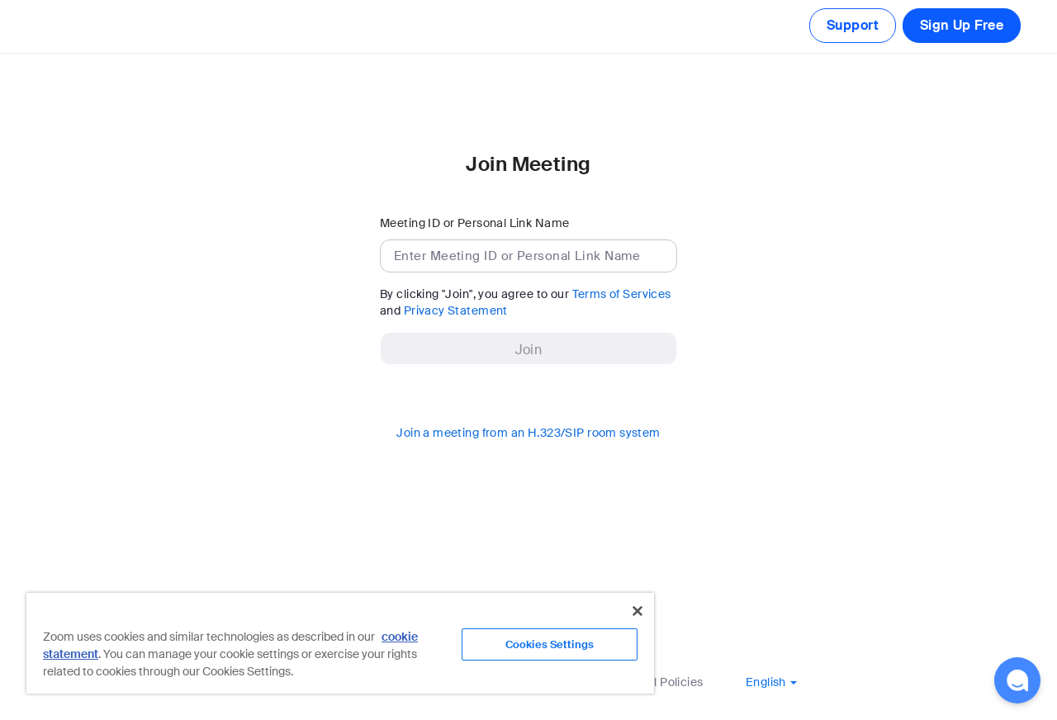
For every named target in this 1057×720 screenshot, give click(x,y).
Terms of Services (621, 294)
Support (853, 25)
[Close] (637, 611)
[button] (771, 682)
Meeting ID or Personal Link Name (474, 223)
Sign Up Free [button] (961, 25)
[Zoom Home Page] (51, 26)
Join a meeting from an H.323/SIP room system (528, 432)
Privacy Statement (456, 310)
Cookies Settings (549, 644)
